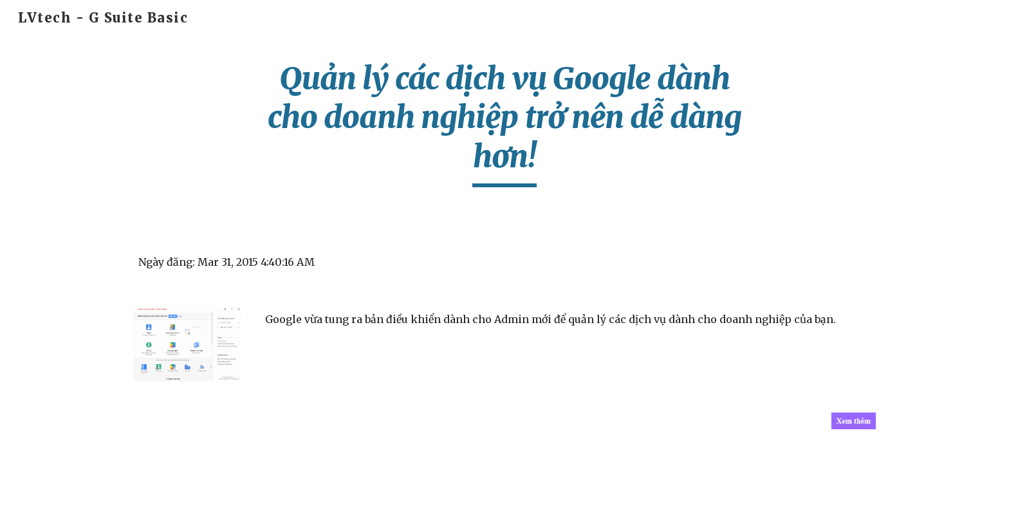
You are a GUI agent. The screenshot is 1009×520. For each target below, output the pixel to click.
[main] (504, 123)
